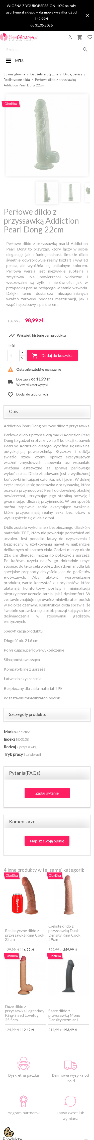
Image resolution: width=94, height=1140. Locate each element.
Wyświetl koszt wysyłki (32, 385)
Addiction (23, 732)
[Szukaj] (47, 49)
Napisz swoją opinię (47, 840)
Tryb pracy (13, 754)
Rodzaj (10, 746)
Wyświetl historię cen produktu (37, 336)
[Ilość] (14, 355)
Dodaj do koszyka (52, 356)
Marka (10, 731)
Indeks (9, 739)
